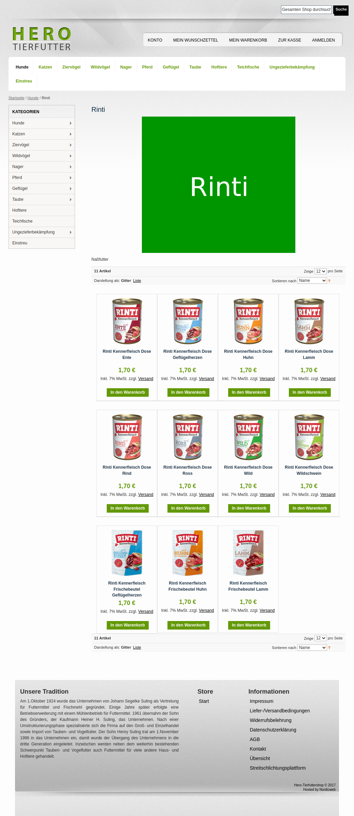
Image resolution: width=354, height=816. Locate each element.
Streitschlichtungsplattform (278, 768)
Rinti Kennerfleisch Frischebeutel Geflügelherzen (126, 589)
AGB (255, 739)
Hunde (33, 98)
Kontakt (258, 749)
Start (204, 701)
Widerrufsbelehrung (271, 720)
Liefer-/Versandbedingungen (280, 710)
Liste (137, 280)
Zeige (308, 271)
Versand (145, 378)
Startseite (16, 98)
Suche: (277, 9)
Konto (155, 40)
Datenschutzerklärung (273, 729)
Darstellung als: (107, 280)
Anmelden (323, 40)
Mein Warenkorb (248, 40)
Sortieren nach (284, 281)
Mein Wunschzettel (195, 40)
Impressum (262, 701)
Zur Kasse (289, 40)
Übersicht (260, 758)
